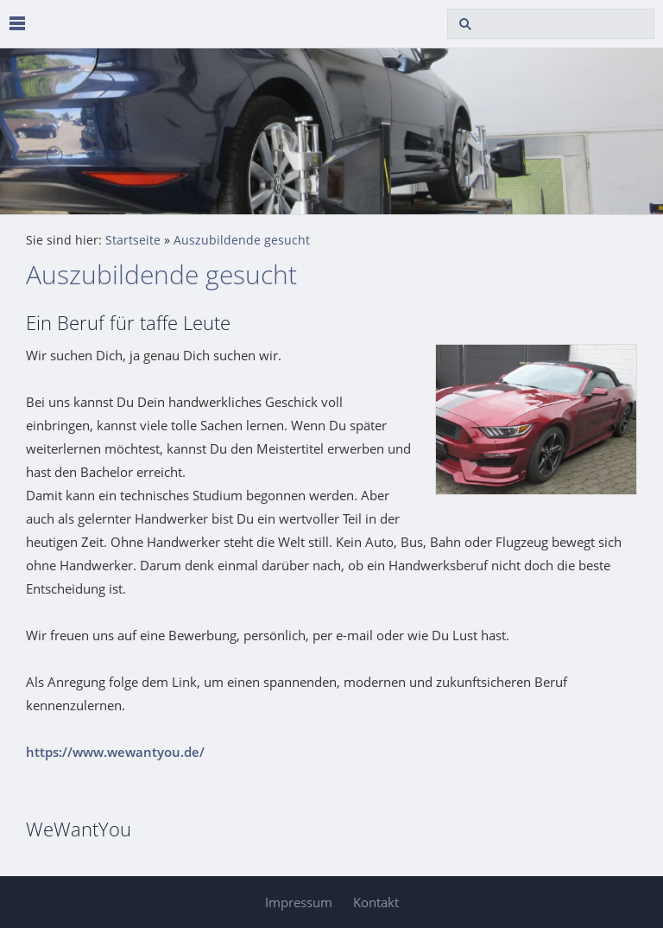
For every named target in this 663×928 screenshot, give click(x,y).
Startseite (133, 240)
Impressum (298, 902)
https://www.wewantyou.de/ (115, 751)
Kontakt (376, 902)
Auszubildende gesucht (242, 240)
